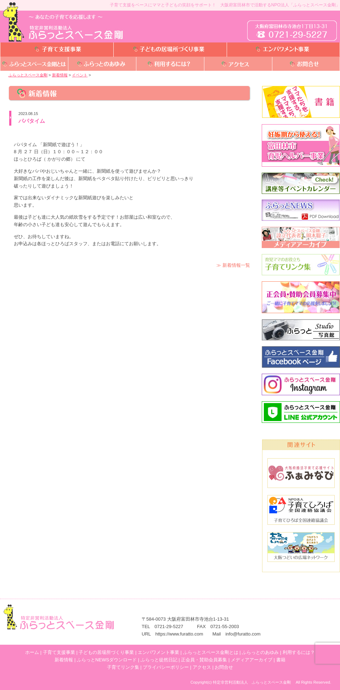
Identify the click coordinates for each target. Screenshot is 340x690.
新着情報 (60, 75)
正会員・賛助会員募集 (204, 659)
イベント (79, 75)
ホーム (32, 652)
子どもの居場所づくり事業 (106, 652)
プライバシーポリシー (166, 667)
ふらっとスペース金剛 (27, 75)
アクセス (202, 667)
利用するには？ (299, 652)
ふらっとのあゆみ (260, 652)
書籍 (280, 659)
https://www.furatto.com (179, 634)
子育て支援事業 (59, 652)
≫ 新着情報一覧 (233, 265)
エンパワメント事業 (158, 652)
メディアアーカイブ (251, 659)
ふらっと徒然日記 (159, 659)
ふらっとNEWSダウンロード (107, 659)
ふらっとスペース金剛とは (210, 652)
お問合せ (224, 667)
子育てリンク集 (123, 667)
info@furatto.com (242, 634)
